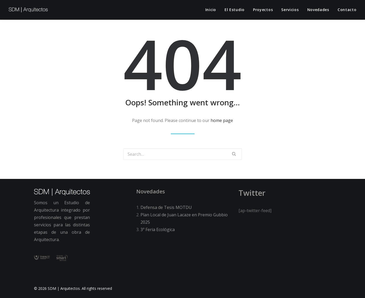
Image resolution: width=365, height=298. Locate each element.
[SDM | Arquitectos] (28, 9)
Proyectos (263, 9)
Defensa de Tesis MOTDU (166, 207)
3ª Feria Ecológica (157, 229)
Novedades (318, 9)
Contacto (347, 9)
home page (222, 120)
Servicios (290, 9)
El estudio (235, 9)
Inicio (210, 9)
